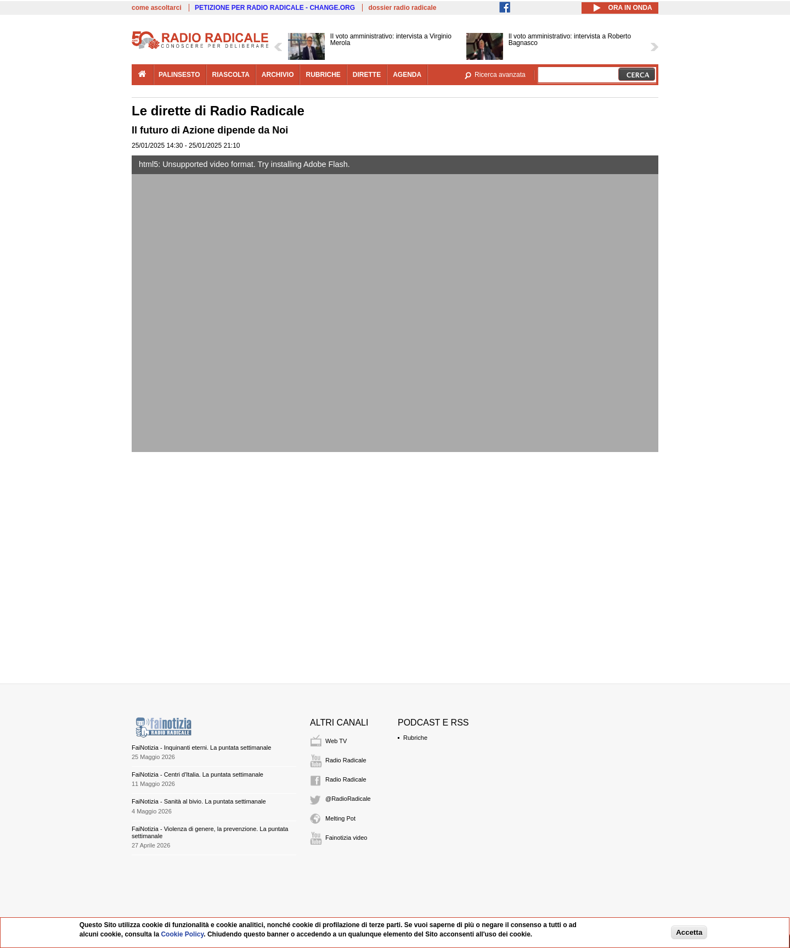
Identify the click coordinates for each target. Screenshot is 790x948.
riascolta (231, 75)
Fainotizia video (346, 837)
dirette (367, 75)
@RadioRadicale (348, 798)
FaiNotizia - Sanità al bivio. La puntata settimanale (199, 801)
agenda (407, 75)
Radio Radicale (345, 760)
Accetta (689, 932)
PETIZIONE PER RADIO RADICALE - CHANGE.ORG (275, 8)
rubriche (323, 75)
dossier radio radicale (402, 8)
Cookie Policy (182, 934)
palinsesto (179, 75)
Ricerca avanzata (500, 75)
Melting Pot (340, 818)
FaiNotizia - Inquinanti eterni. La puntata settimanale (201, 747)
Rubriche (415, 737)
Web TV (336, 741)
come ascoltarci (157, 8)
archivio (278, 75)
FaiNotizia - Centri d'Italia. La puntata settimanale (197, 774)
